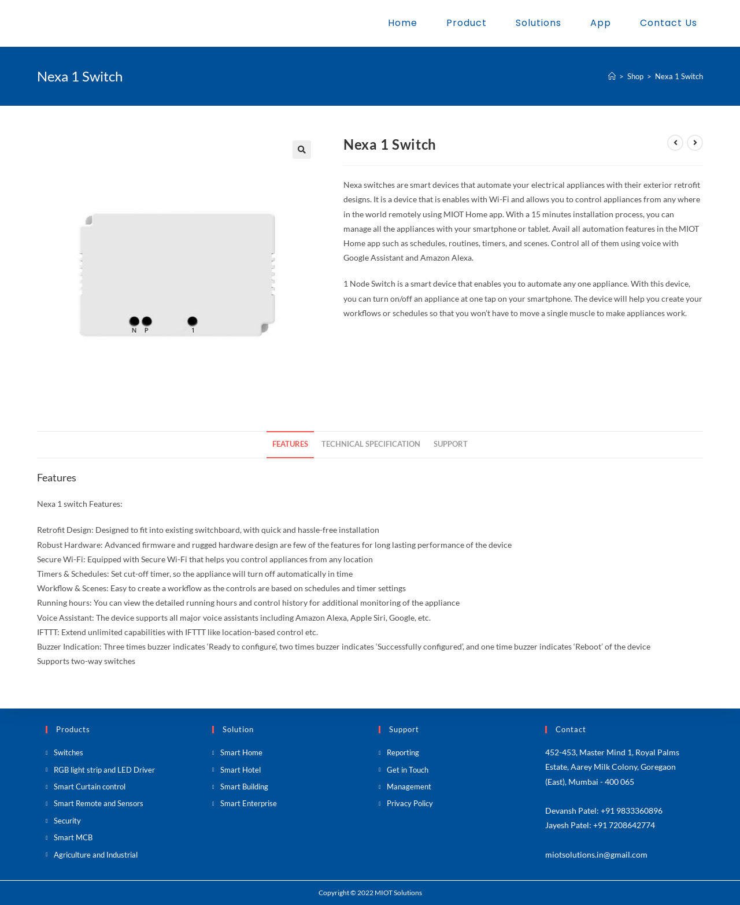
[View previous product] (675, 143)
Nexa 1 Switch (679, 76)
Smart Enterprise (248, 803)
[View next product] (695, 143)
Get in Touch (407, 769)
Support (451, 444)
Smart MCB (73, 837)
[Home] (612, 76)
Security (67, 820)
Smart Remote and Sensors (98, 803)
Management (409, 786)
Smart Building (244, 786)
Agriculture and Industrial (96, 854)
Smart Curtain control (89, 786)
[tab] (290, 445)
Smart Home (241, 752)
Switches (68, 752)
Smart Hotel (240, 769)
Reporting (403, 752)
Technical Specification (370, 444)
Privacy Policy (410, 803)
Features (290, 444)
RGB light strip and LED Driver (104, 769)
